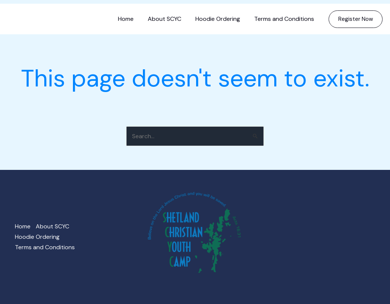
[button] (356, 19)
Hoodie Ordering (221, 19)
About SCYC (170, 19)
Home (133, 19)
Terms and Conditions (285, 19)
